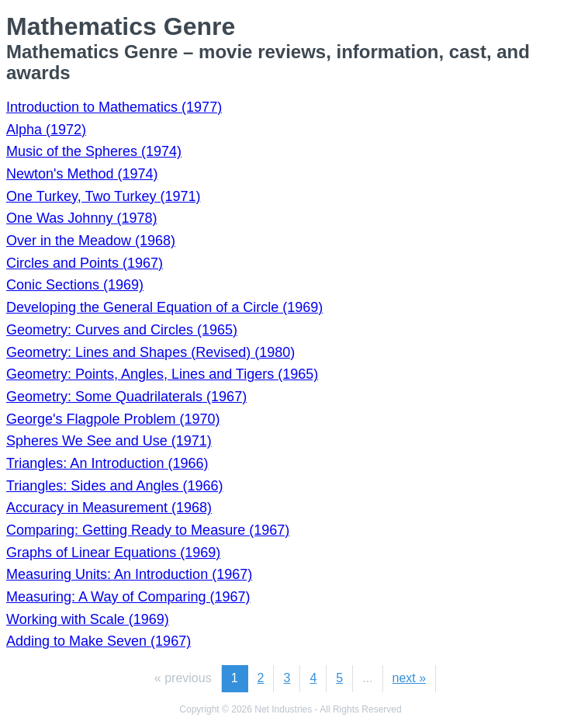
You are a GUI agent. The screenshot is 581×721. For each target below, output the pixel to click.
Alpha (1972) (46, 129)
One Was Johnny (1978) (81, 218)
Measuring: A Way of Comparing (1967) (128, 597)
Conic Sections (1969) (75, 285)
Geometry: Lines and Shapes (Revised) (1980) (150, 352)
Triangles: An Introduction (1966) (107, 463)
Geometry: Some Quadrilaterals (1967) (126, 396)
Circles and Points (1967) (84, 263)
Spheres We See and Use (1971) (109, 441)
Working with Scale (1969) (87, 619)
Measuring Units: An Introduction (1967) (129, 574)
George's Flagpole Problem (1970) (113, 419)
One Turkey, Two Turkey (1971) (103, 196)
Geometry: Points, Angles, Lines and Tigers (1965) (162, 374)
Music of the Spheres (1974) (94, 151)
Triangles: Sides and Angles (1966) (114, 486)
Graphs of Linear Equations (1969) (113, 552)
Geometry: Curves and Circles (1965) (121, 330)
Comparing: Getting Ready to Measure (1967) (147, 530)
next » (410, 678)
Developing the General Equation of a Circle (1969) (164, 307)
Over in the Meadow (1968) (90, 240)
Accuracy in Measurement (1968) (109, 507)
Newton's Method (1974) (82, 174)
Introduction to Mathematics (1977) (114, 107)
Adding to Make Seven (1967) (98, 641)
